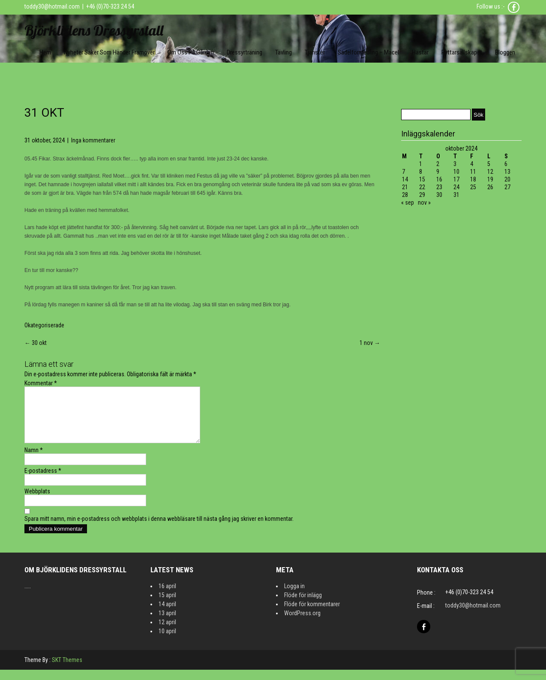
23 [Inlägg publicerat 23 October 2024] (439, 187)
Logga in (294, 596)
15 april (167, 605)
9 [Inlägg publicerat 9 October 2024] (437, 171)
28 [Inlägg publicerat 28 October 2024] (405, 194)
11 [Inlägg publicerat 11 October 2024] (473, 171)
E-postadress (42, 481)
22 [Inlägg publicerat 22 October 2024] (422, 187)
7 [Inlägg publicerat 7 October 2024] (403, 171)
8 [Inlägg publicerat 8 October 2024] (420, 171)
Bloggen (505, 52)
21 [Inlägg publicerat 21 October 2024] (405, 187)
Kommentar (40, 383)
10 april (167, 641)
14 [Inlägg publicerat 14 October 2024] (405, 179)
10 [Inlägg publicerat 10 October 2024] (456, 171)
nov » (424, 202)
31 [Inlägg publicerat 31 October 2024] (456, 194)
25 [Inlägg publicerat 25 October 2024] (473, 187)
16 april (167, 596)
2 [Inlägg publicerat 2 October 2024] (437, 163)
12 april (167, 632)
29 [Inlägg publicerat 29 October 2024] (422, 194)
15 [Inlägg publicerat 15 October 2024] (422, 179)
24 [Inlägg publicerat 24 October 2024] (456, 187)
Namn (33, 460)
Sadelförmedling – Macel (368, 52)
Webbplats (37, 501)
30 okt (35, 342)
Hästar (420, 52)
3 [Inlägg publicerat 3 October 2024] (454, 163)
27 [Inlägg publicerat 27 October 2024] (507, 187)
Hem (45, 52)
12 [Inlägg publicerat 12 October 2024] (490, 171)
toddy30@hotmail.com (52, 6)
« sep (407, 202)
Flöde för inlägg (303, 605)
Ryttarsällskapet (461, 52)
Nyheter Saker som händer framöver (109, 52)
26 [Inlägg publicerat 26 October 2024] (490, 187)
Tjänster (315, 52)
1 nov (370, 342)
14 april (167, 614)
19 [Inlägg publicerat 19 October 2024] (490, 179)
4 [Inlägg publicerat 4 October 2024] (471, 163)
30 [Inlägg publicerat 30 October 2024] (439, 194)
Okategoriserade (44, 325)
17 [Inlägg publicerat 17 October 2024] (456, 179)
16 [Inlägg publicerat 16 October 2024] (439, 179)
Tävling (283, 52)
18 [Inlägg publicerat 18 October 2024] (473, 179)
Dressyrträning (244, 52)
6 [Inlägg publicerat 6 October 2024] (505, 163)
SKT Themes (67, 670)
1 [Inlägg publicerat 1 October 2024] (420, 163)
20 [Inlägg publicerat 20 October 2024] (507, 179)
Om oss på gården (191, 52)
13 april (167, 623)
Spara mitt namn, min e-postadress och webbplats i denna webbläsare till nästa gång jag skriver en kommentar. (159, 529)
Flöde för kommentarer (312, 614)
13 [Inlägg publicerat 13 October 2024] (507, 171)
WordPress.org (302, 623)
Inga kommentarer (93, 140)
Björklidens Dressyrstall (93, 30)
